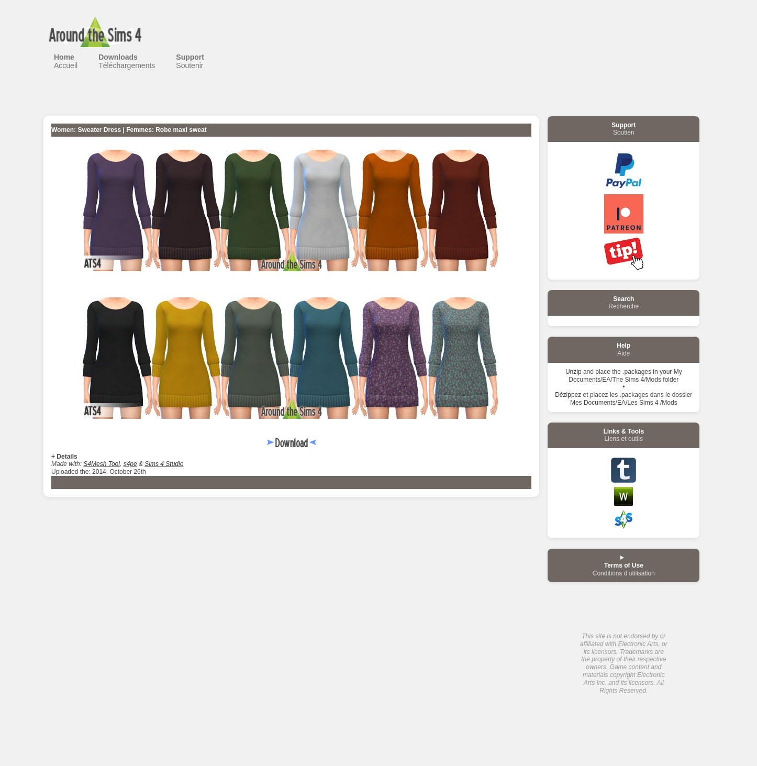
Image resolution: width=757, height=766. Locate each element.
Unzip (573, 371)
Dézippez (568, 394)
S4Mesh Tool (101, 464)
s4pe (130, 464)
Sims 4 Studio (163, 464)
